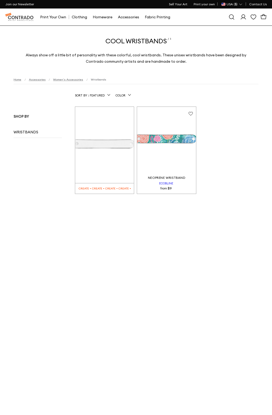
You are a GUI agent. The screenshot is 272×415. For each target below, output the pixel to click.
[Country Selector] (232, 4)
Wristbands (26, 132)
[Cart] (263, 17)
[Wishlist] (253, 17)
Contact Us (258, 4)
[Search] (231, 17)
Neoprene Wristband (166, 178)
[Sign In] (243, 17)
